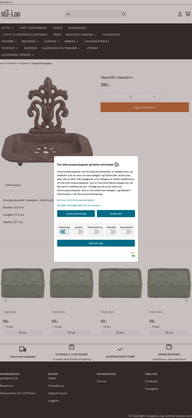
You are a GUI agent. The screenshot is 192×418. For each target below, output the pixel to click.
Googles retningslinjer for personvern (79, 205)
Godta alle (116, 213)
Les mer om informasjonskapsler (76, 200)
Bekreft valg (96, 243)
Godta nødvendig (76, 213)
